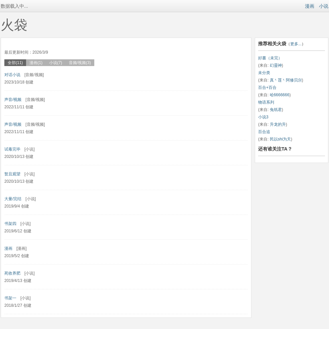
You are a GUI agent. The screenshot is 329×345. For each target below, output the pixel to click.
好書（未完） (270, 58)
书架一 (10, 298)
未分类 (264, 72)
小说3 (263, 117)
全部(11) (15, 62)
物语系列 (266, 102)
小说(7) (55, 62)
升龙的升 (278, 124)
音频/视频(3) (80, 62)
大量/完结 (12, 198)
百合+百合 (267, 87)
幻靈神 (276, 65)
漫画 (309, 6)
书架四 (10, 223)
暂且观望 (12, 174)
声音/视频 (12, 99)
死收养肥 (12, 273)
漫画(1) (35, 62)
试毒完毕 (12, 149)
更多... (296, 44)
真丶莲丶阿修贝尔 (286, 80)
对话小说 (12, 74)
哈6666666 (280, 95)
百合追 (264, 131)
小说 (323, 6)
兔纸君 (276, 109)
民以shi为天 (280, 139)
